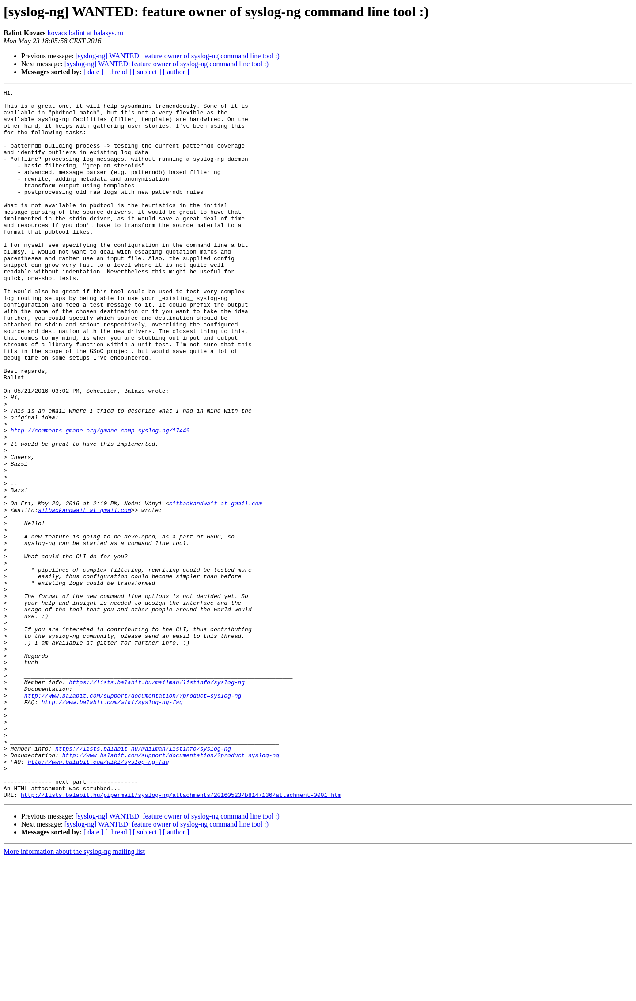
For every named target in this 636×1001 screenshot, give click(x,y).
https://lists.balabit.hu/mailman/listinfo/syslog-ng (157, 801)
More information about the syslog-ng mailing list (74, 993)
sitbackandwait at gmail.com (215, 587)
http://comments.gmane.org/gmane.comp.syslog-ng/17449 (100, 499)
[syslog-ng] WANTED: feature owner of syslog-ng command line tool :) (178, 56)
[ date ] (93, 72)
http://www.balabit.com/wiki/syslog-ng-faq (112, 825)
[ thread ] (118, 72)
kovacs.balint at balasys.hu (86, 33)
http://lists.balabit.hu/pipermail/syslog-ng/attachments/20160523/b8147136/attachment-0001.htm (181, 936)
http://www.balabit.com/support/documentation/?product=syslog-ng (132, 817)
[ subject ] (147, 72)
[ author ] (176, 72)
